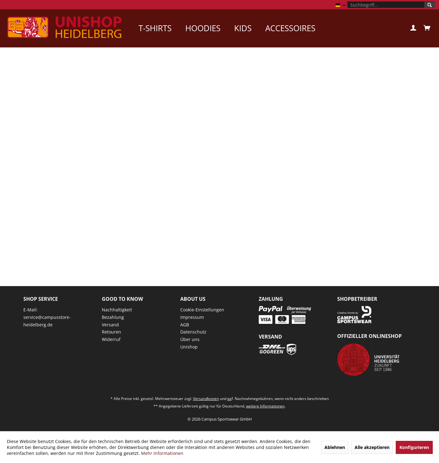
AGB (184, 325)
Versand (110, 325)
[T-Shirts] (155, 28)
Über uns (190, 339)
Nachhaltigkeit (117, 310)
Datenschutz (193, 332)
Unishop (189, 347)
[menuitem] (391, 4)
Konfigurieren (414, 447)
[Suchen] (429, 5)
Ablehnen (334, 447)
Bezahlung (113, 317)
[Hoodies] (202, 28)
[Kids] (242, 28)
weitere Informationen (265, 406)
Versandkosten (206, 398)
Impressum (192, 317)
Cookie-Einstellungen (202, 310)
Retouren (111, 332)
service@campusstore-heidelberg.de (47, 321)
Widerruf (111, 339)
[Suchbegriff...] (391, 4)
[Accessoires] (290, 28)
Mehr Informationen (162, 453)
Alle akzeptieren (372, 447)
